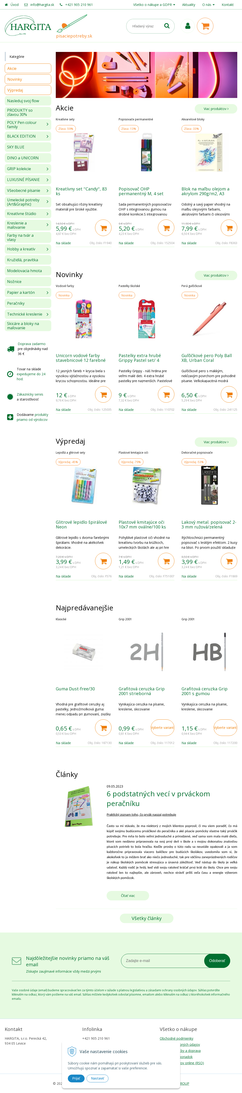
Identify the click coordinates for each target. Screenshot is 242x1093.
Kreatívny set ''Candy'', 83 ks (81, 191)
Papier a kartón (21, 292)
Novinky (14, 79)
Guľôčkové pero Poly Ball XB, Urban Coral (207, 358)
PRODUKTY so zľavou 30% (20, 112)
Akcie (12, 68)
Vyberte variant (162, 727)
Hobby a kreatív (21, 249)
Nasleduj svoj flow (23, 100)
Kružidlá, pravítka (22, 259)
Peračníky (16, 303)
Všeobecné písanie (23, 190)
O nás (206, 4)
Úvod (15, 4)
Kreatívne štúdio (21, 213)
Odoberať (217, 961)
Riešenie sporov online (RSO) (182, 1063)
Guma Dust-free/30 (75, 689)
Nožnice (14, 281)
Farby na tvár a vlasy (20, 237)
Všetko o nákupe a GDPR (152, 4)
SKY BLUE (15, 147)
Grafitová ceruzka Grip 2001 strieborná (142, 691)
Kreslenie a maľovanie (17, 225)
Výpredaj (15, 90)
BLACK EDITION (21, 136)
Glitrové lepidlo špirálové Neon (81, 524)
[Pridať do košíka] (103, 227)
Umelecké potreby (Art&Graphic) (23, 202)
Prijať (76, 1078)
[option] (83, 182)
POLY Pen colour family (22, 124)
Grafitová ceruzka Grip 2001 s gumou (205, 691)
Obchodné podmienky (176, 1038)
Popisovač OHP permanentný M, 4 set (141, 191)
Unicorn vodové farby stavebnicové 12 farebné (81, 358)
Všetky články (147, 918)
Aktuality (188, 4)
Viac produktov (216, 108)
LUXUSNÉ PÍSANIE (23, 179)
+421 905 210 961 (79, 4)
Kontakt (228, 4)
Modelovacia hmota (24, 270)
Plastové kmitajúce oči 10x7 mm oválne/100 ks (142, 524)
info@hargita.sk (42, 4)
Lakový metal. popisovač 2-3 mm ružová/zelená (209, 524)
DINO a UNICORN (23, 157)
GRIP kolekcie (19, 168)
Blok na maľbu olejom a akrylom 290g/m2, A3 (205, 191)
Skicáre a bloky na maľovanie (23, 325)
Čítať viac (128, 895)
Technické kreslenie (24, 314)
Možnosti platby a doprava (180, 1050)
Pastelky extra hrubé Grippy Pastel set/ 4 (140, 358)
